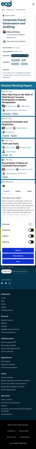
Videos (3, 307)
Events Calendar (7, 377)
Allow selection (18, 256)
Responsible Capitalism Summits (12, 387)
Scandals (24, 64)
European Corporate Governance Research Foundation (16, 410)
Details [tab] (18, 191)
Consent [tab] (6, 191)
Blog (3, 301)
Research (4, 316)
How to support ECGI (8, 342)
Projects (4, 326)
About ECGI (5, 396)
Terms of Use (11, 437)
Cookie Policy (24, 437)
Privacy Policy (24, 431)
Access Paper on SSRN (20, 56)
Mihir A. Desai (10, 147)
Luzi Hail (9, 128)
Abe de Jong (10, 169)
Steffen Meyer (25, 106)
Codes (3, 298)
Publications (10, 9)
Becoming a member (8, 345)
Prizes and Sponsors (8, 332)
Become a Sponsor (20, 271)
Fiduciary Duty (6, 114)
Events (3, 374)
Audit (23, 60)
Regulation (15, 64)
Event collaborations (8, 390)
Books (3, 304)
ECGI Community (7, 351)
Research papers (7, 320)
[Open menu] (33, 4)
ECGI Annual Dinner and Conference (14, 384)
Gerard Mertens (11, 173)
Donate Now (6, 271)
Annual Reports (6, 414)
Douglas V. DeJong (26, 169)
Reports (4, 323)
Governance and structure (10, 403)
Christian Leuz (11, 106)
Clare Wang (10, 132)
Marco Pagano (13, 31)
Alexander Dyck (25, 147)
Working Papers (21, 9)
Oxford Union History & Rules (18, 425)
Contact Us (11, 431)
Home (3, 9)
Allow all (18, 250)
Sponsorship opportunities (10, 348)
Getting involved (7, 338)
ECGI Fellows (5, 361)
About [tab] (29, 191)
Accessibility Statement (18, 443)
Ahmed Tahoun (22, 128)
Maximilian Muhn (12, 110)
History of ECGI (6, 400)
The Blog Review (7, 310)
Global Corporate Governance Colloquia (15, 380)
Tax (10, 155)
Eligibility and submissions (10, 329)
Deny (18, 261)
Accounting (15, 60)
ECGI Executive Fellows (9, 367)
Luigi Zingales (11, 151)
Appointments (6, 358)
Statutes (4, 406)
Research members (8, 364)
